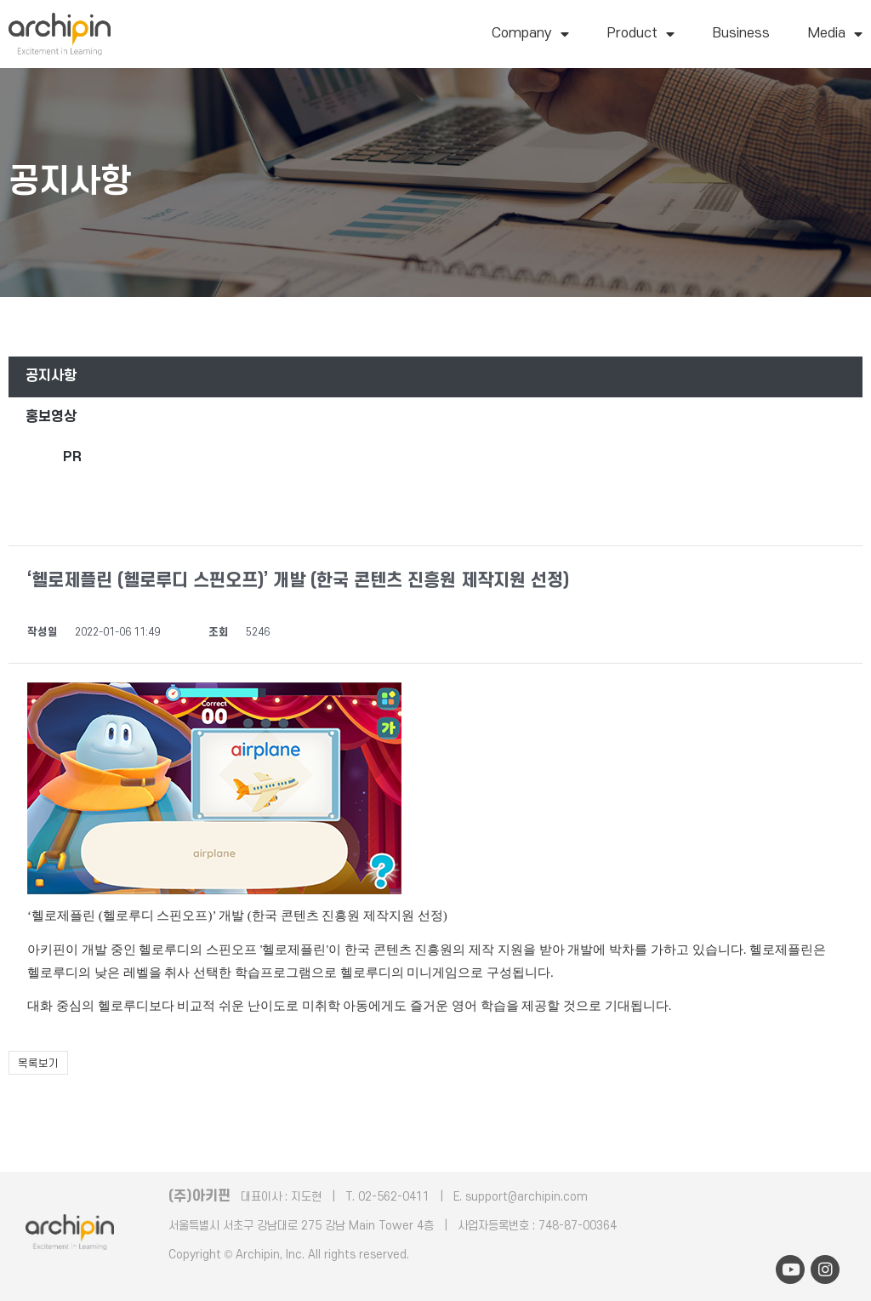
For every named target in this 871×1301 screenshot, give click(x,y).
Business (741, 33)
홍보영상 (51, 417)
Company (530, 34)
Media (835, 34)
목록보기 (38, 1064)
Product (641, 34)
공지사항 (51, 376)
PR (72, 457)
